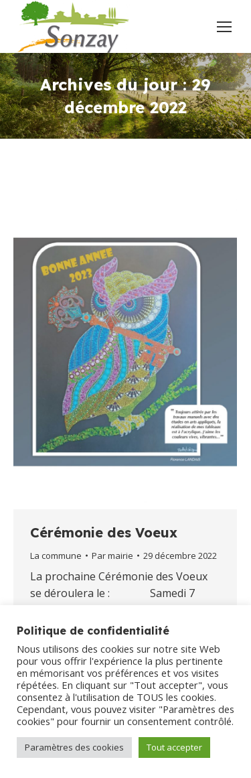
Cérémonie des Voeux (103, 532)
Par (112, 555)
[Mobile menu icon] (224, 26)
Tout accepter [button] (174, 747)
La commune (56, 555)
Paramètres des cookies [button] (74, 747)
